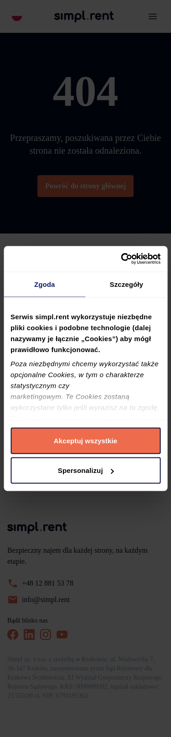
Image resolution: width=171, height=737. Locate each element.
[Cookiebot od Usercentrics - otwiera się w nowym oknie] (122, 259)
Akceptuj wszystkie (85, 440)
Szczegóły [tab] (126, 284)
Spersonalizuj (86, 470)
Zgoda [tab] (44, 284)
